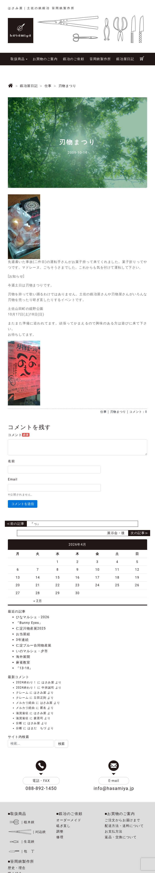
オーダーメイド (68, 820)
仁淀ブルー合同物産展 (33, 645)
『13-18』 (24, 668)
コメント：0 (138, 411)
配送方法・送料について (124, 826)
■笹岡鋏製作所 (21, 861)
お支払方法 (114, 831)
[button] (61, 744)
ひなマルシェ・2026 (32, 617)
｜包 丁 (21, 851)
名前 (11, 461)
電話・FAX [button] (41, 781)
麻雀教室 (23, 662)
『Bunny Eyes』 (29, 623)
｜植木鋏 (22, 822)
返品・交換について (121, 837)
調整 (59, 831)
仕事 (103, 411)
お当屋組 (23, 634)
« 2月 (37, 601)
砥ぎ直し (63, 826)
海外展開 (23, 657)
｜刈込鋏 (27, 832)
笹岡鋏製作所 (100, 59)
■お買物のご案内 (120, 814)
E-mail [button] (113, 781)
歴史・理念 (17, 868)
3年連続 (22, 640)
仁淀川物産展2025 (31, 628)
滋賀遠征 (22, 713)
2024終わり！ (26, 682)
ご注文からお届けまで (122, 820)
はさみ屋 (48, 682)
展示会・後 (116, 533)
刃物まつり (118, 411)
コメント (18, 435)
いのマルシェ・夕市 (32, 651)
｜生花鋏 (22, 841)
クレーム (22, 692)
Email (13, 479)
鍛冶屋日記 (125, 59)
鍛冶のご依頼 (73, 59)
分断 (19, 723)
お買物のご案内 (45, 59)
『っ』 (35, 524)
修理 (59, 837)
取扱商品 (17, 59)
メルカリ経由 (25, 703)
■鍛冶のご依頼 (69, 814)
